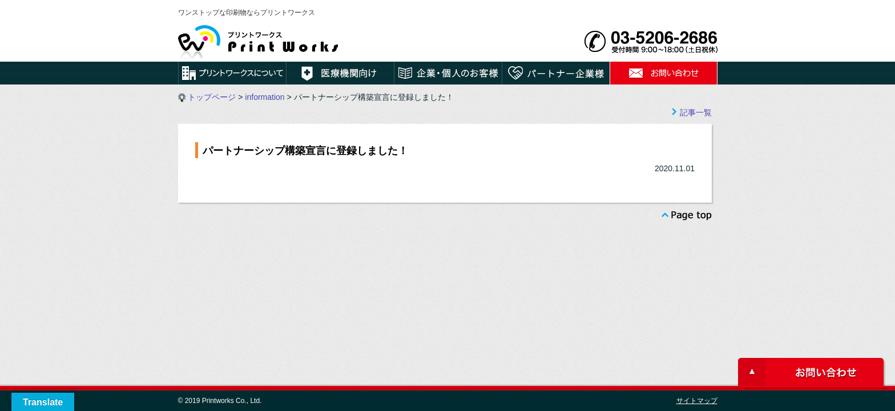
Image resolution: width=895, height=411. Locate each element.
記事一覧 (696, 112)
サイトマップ (696, 401)
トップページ (212, 97)
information (264, 97)
